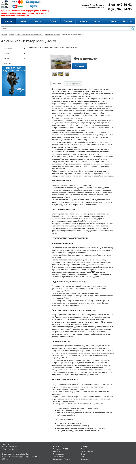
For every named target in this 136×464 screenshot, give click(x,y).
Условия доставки (87, 451)
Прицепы (8, 49)
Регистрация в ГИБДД (60, 449)
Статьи (83, 456)
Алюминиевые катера (52, 34)
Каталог (11, 34)
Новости (83, 454)
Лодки (6, 54)
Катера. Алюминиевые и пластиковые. (29, 34)
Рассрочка (56, 451)
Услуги (56, 446)
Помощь (84, 446)
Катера (7, 58)
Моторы (7, 63)
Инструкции (84, 459)
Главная (4, 34)
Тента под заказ (58, 454)
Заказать (79, 66)
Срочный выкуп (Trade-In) (61, 459)
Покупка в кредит (59, 456)
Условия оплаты (86, 449)
